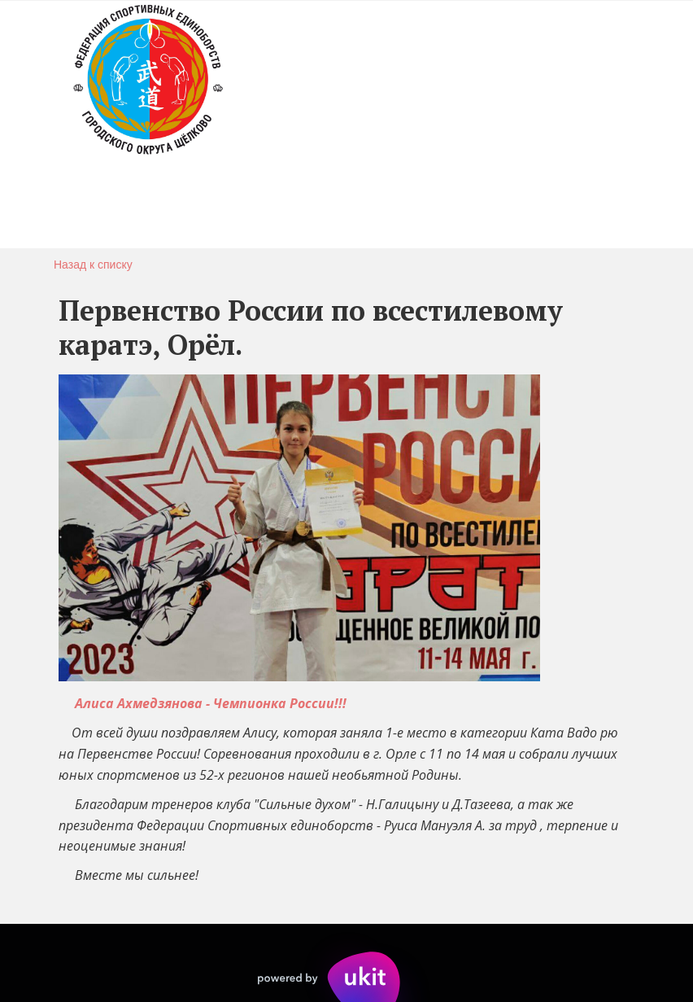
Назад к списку (93, 264)
